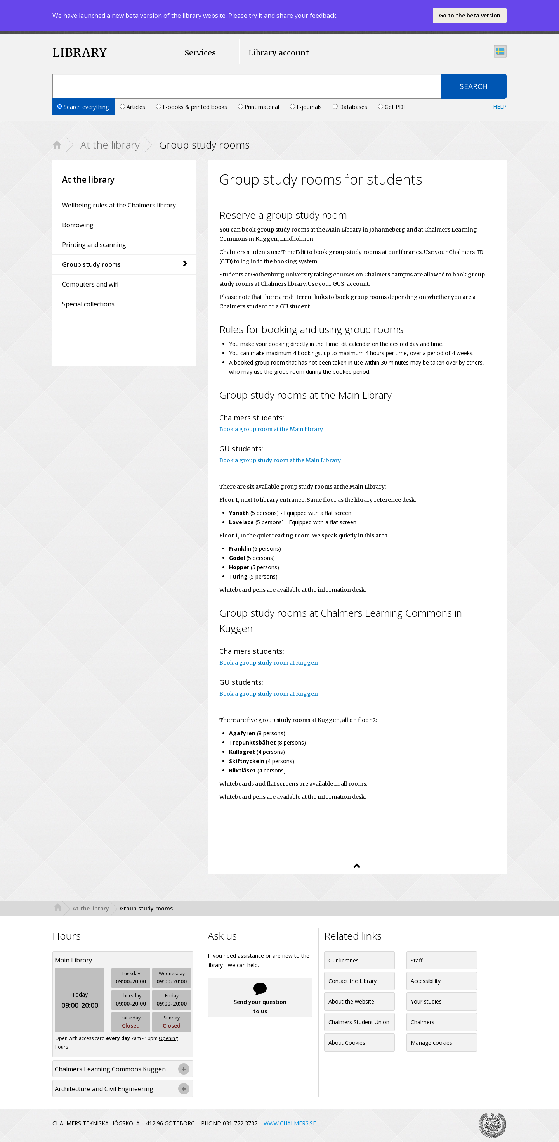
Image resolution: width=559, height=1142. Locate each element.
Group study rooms (125, 264)
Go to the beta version (469, 15)
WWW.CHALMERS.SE (290, 1123)
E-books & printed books (192, 107)
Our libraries (343, 960)
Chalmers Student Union (358, 1022)
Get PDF (392, 107)
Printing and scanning (94, 244)
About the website (351, 1001)
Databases (351, 107)
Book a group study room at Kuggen (268, 662)
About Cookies (346, 1042)
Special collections (88, 304)
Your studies (426, 1001)
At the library (110, 145)
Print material (259, 107)
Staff (416, 960)
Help (500, 106)
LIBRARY (79, 52)
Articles (133, 107)
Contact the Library (352, 981)
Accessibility (426, 981)
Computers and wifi (90, 284)
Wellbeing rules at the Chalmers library (119, 205)
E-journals (306, 107)
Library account (278, 52)
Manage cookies (431, 1042)
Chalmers (422, 1022)
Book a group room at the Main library (271, 429)
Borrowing (78, 225)
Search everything (84, 107)
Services (200, 52)
